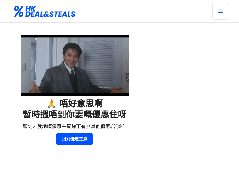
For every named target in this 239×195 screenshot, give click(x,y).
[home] (110, 11)
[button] (220, 11)
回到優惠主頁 (74, 138)
